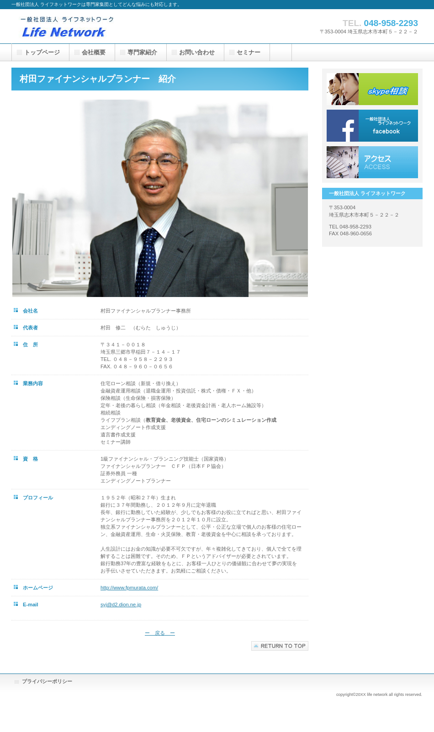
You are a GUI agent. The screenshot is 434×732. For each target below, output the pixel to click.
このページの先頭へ (279, 646)
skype (372, 89)
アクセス (372, 162)
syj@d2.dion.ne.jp (121, 604)
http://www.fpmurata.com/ (129, 587)
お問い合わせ (197, 52)
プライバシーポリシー (47, 681)
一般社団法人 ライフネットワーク (102, 26)
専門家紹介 (142, 52)
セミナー (248, 52)
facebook (372, 126)
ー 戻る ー (160, 633)
